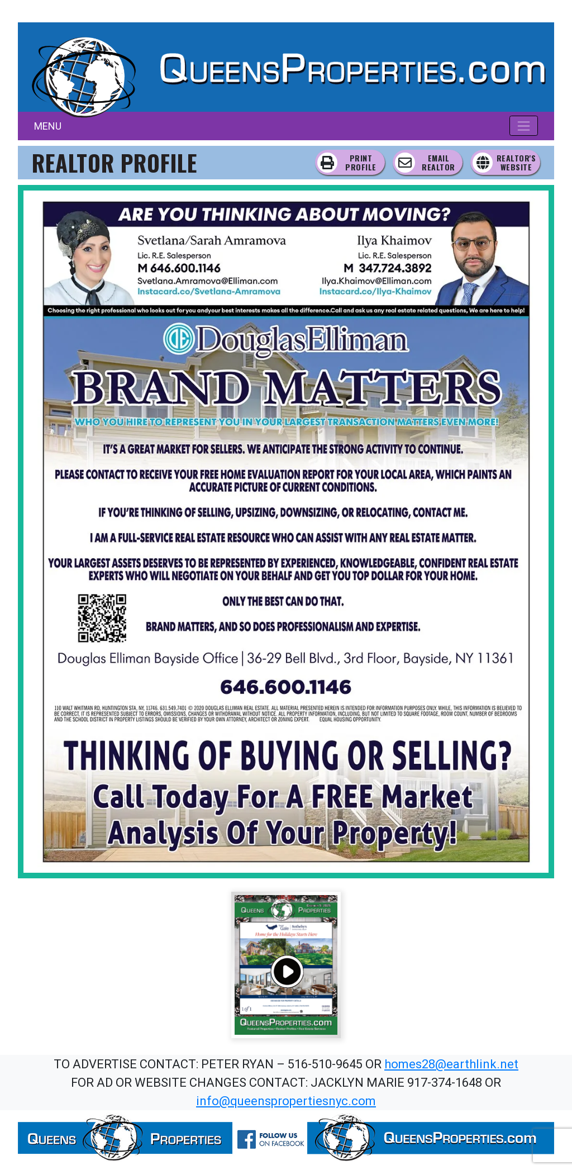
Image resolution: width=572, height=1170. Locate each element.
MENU (47, 126)
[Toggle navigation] (523, 126)
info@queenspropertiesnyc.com (286, 1101)
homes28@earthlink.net (451, 1064)
